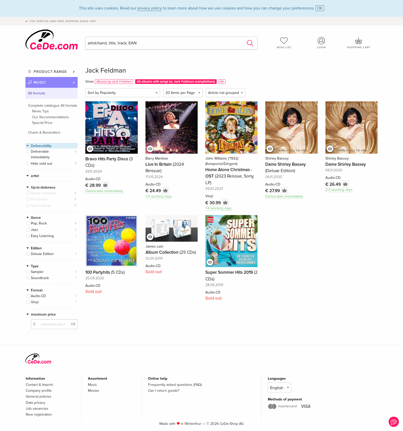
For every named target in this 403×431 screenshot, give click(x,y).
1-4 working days (158, 196)
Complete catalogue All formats (52, 105)
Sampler (37, 272)
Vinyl (35, 302)
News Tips (40, 111)
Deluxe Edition (42, 254)
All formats (36, 93)
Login (321, 43)
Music (40, 82)
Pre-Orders (40, 199)
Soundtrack (40, 278)
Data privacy (35, 402)
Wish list (284, 43)
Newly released (43, 193)
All (222, 82)
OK (320, 8)
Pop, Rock (39, 223)
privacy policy (149, 8)
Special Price (42, 123)
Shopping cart (359, 43)
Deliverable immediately (40, 154)
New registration (39, 414)
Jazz (34, 230)
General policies (38, 396)
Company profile (39, 390)
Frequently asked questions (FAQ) (175, 385)
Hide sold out (41, 163)
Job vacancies (37, 408)
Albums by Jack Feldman (114, 82)
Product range (50, 72)
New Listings (41, 205)
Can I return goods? (163, 390)
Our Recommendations (50, 117)
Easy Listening (42, 236)
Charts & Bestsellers (44, 132)
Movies (93, 390)
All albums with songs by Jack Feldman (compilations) (176, 82)
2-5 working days (339, 190)
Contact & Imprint (39, 385)
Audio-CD (38, 296)
